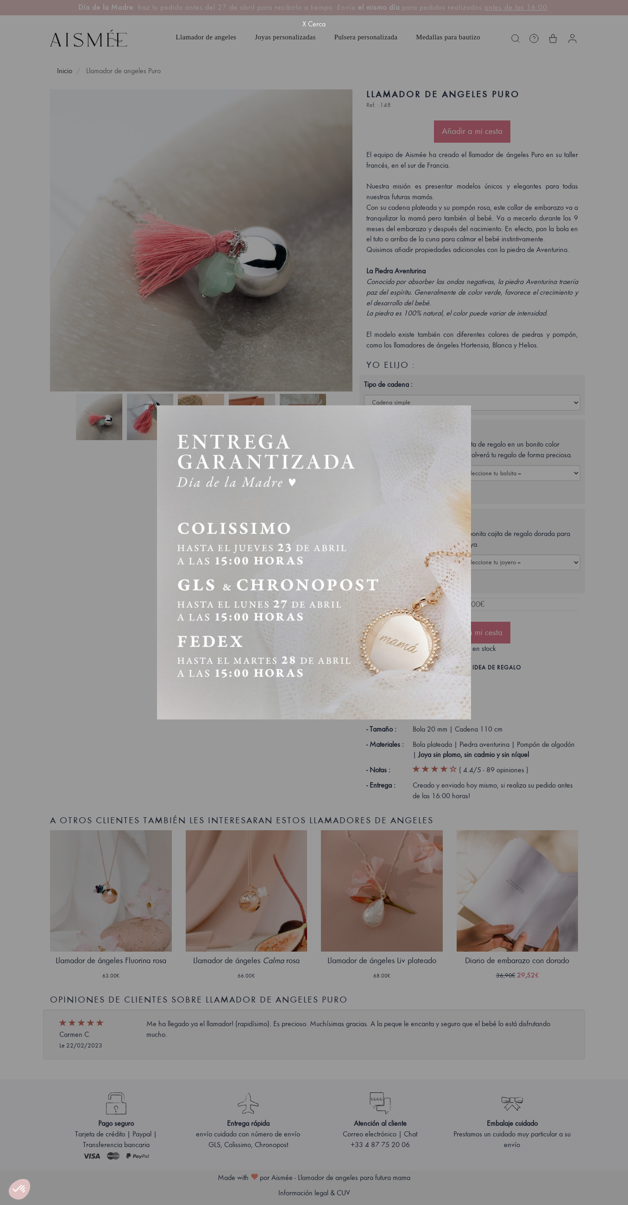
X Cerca (314, 24)
